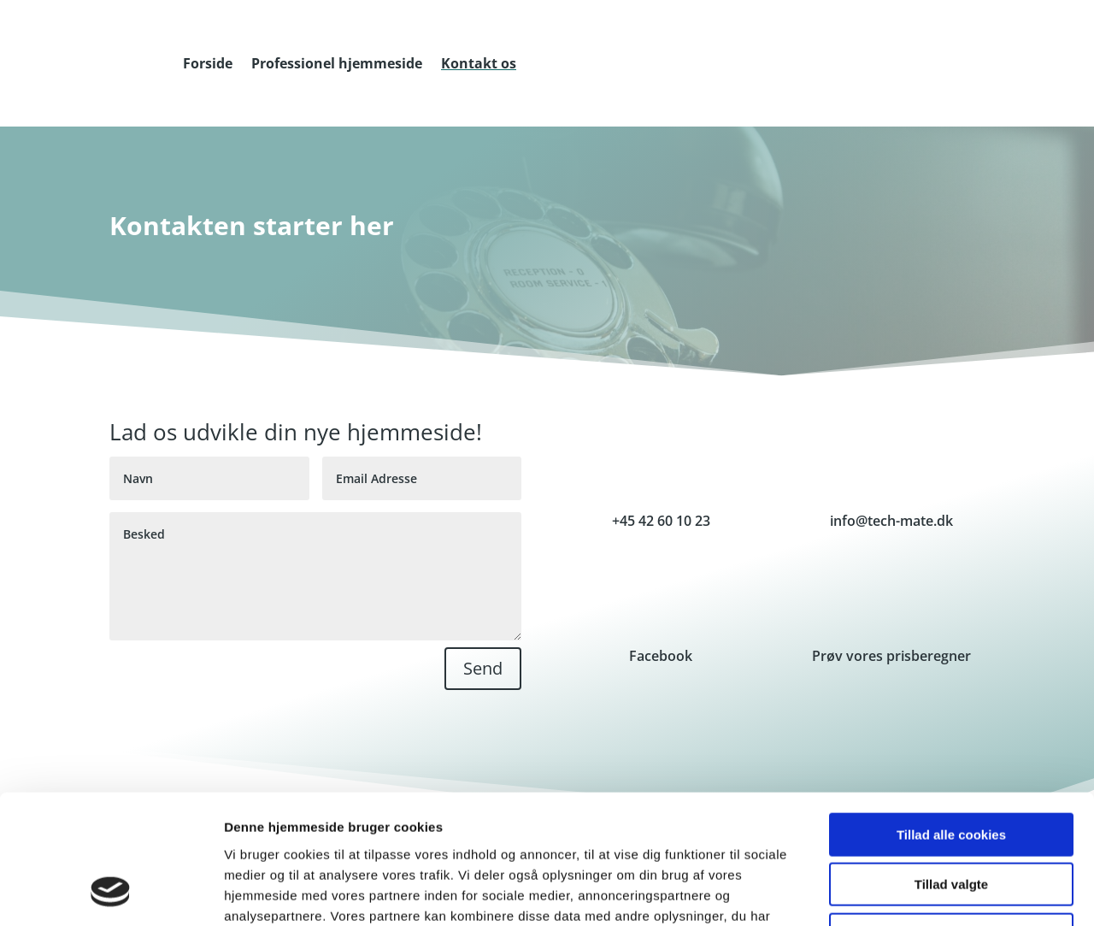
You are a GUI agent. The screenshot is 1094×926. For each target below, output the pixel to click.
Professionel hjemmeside (336, 63)
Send (483, 668)
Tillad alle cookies (951, 717)
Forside (207, 63)
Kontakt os (478, 63)
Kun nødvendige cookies (951, 817)
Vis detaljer (888, 892)
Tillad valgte (951, 767)
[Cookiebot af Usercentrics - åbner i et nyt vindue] (110, 892)
